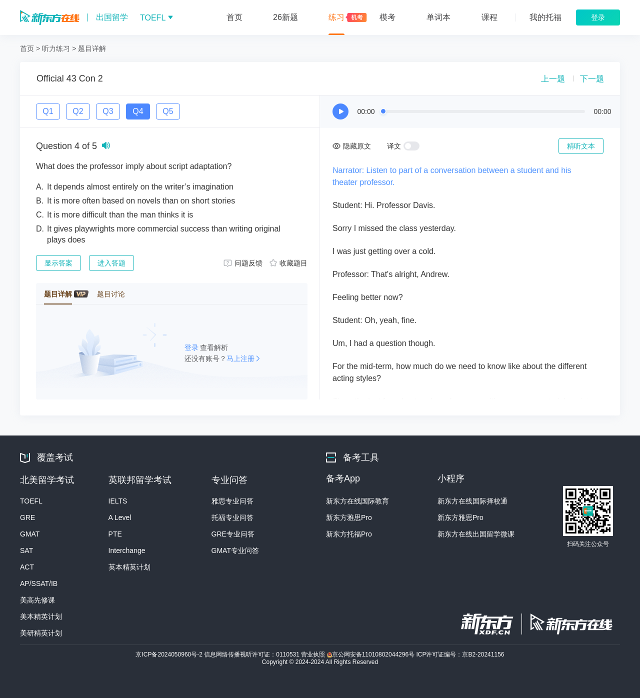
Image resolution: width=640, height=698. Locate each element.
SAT (26, 550)
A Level (120, 518)
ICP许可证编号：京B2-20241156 (460, 654)
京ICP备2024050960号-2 (170, 654)
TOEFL (31, 501)
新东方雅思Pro (349, 518)
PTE (115, 534)
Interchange (127, 550)
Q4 (137, 111)
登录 (192, 348)
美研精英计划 (41, 633)
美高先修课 (37, 600)
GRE (27, 518)
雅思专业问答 (233, 501)
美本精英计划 (41, 616)
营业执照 (313, 654)
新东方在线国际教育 (357, 501)
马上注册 (240, 358)
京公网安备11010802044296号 (371, 654)
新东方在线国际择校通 (473, 501)
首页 (27, 48)
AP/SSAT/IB (39, 584)
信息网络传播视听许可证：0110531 (252, 654)
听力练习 (56, 48)
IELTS (118, 501)
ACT (27, 567)
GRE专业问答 (233, 534)
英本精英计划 (129, 567)
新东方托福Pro (349, 534)
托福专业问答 (233, 518)
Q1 (47, 111)
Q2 (77, 111)
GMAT (30, 534)
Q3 (107, 111)
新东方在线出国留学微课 (476, 534)
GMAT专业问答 (235, 550)
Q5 (167, 111)
